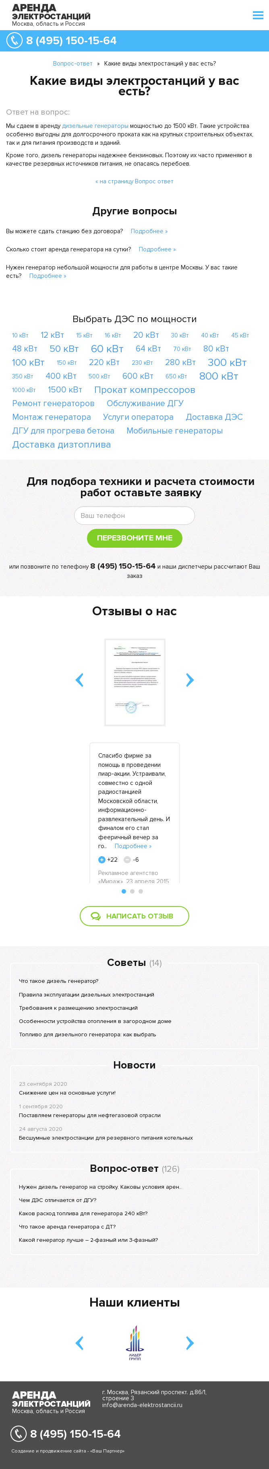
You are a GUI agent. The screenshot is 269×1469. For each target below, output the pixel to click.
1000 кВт (24, 390)
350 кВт (22, 376)
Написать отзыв (139, 916)
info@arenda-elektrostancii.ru (142, 1405)
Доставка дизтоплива (61, 444)
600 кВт (137, 376)
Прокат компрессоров (144, 390)
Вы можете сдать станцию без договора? (64, 231)
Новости (134, 1065)
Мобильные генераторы (174, 431)
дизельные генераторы (95, 125)
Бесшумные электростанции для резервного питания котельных (106, 1137)
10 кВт (20, 335)
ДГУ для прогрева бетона (63, 431)
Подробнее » (149, 231)
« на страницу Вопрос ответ (134, 181)
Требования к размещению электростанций (78, 1008)
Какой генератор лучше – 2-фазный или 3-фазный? (88, 1240)
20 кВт (146, 335)
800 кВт (218, 376)
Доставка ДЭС (214, 417)
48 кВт (24, 349)
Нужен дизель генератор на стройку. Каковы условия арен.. (100, 1186)
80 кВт (216, 349)
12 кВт (52, 335)
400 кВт (61, 376)
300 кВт (227, 362)
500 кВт (99, 376)
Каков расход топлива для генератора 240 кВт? (83, 1213)
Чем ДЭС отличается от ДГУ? (57, 1200)
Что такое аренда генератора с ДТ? (67, 1226)
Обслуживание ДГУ (145, 404)
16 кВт (113, 335)
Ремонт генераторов (53, 404)
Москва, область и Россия (48, 23)
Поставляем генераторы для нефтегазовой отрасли (90, 1115)
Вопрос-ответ (73, 63)
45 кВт (240, 335)
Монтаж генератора (51, 417)
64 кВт (148, 349)
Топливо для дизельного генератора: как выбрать (87, 1034)
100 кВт (28, 362)
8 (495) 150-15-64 (71, 40)
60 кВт (107, 348)
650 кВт (176, 376)
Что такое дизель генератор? (58, 981)
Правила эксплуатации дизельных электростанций (86, 994)
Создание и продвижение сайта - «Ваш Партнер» (67, 1451)
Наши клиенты (134, 1303)
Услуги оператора (138, 417)
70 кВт (182, 349)
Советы (126, 962)
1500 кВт (65, 390)
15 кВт (84, 335)
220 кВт (104, 362)
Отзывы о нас (134, 611)
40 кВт (210, 335)
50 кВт (64, 349)
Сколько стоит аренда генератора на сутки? (68, 249)
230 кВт (142, 362)
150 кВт (67, 362)
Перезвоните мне (134, 538)
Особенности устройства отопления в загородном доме (95, 1021)
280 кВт (180, 362)
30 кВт (180, 335)
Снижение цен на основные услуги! (67, 1092)
